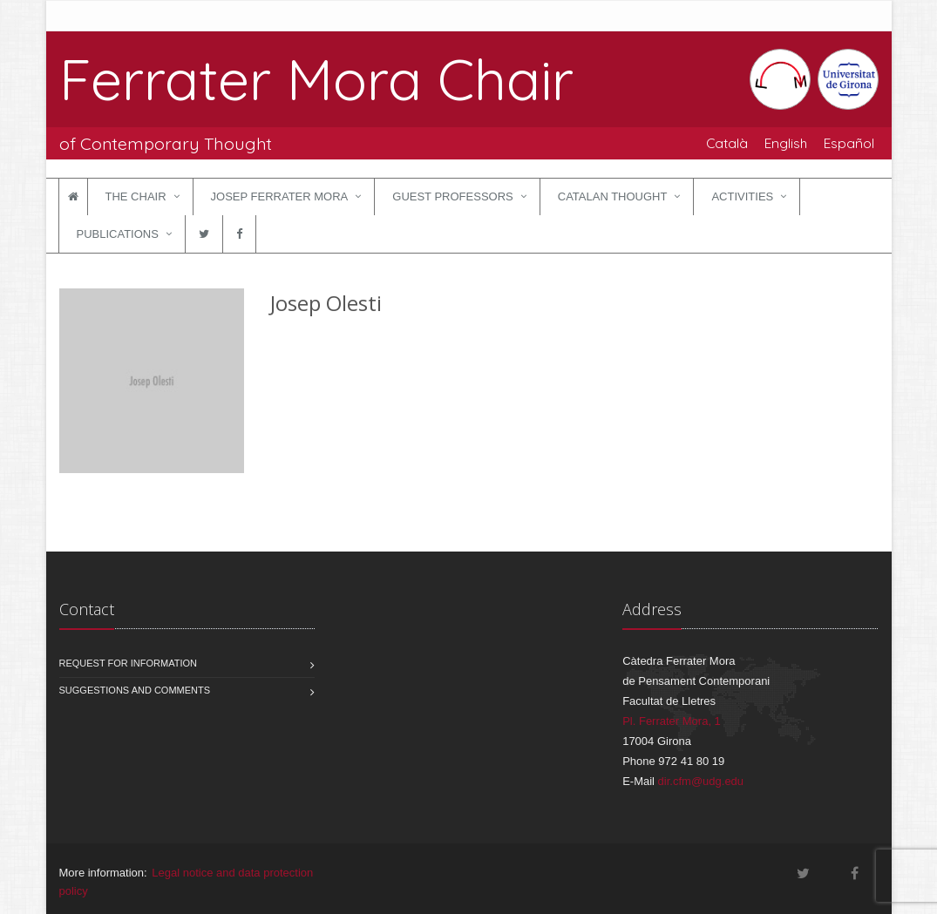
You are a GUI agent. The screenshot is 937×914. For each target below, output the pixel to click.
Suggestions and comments (135, 690)
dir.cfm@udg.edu (700, 781)
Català (727, 143)
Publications (118, 233)
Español (849, 143)
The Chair (135, 196)
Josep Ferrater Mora (280, 196)
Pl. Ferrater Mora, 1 (671, 721)
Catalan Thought (613, 196)
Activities (742, 196)
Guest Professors (452, 196)
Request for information (128, 663)
